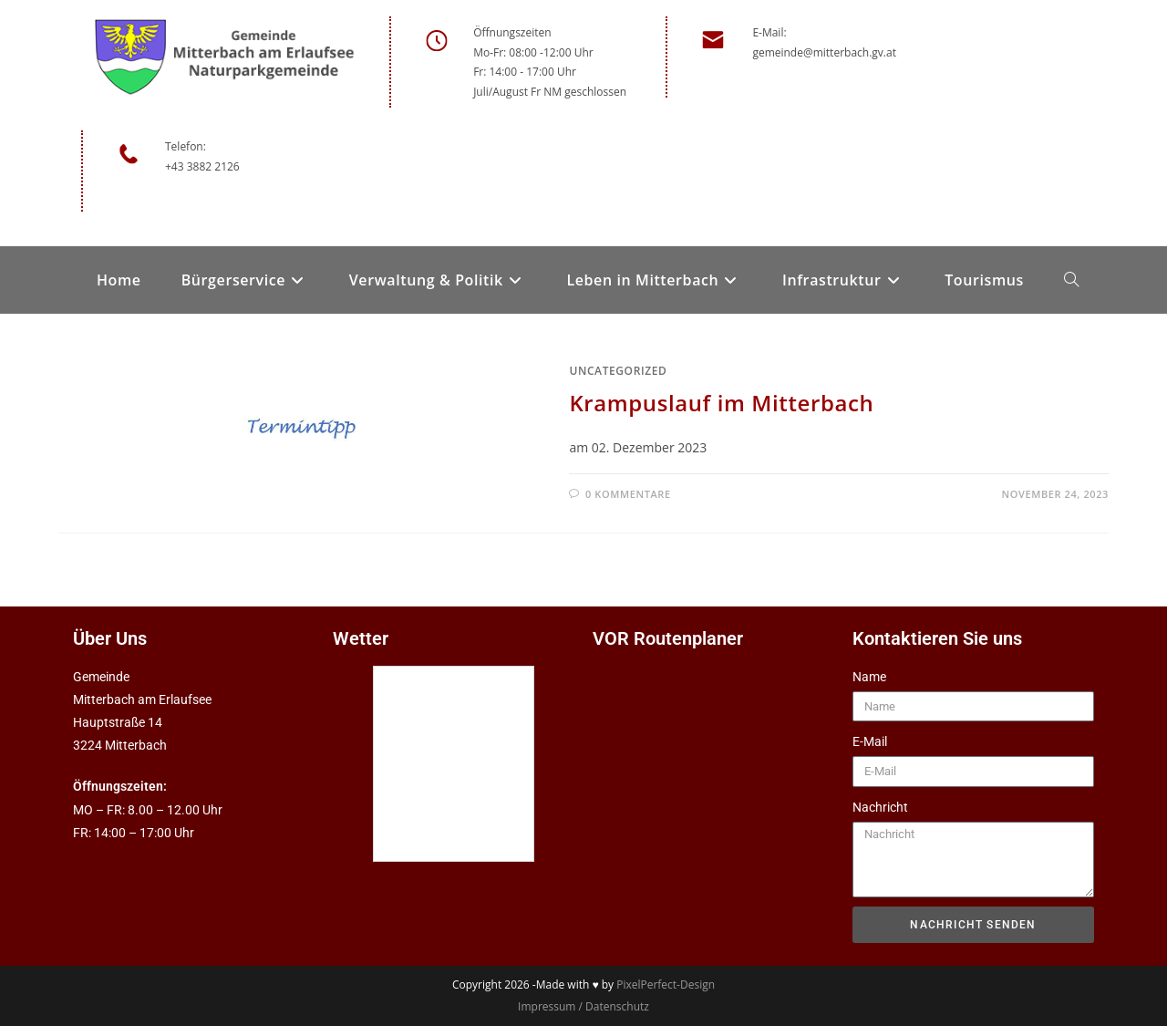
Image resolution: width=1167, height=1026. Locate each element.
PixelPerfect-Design (665, 984)
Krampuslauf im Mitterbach (721, 403)
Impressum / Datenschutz (583, 1006)
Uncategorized (617, 370)
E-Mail (869, 741)
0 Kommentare (628, 494)
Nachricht (880, 807)
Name (869, 676)
